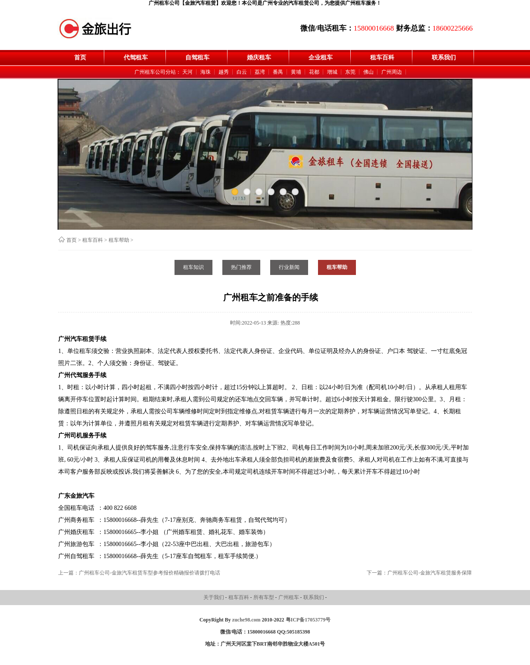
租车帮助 (119, 240)
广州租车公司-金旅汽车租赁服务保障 (429, 573)
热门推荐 (241, 267)
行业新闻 (289, 267)
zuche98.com (246, 620)
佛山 (368, 72)
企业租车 (321, 57)
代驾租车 (136, 57)
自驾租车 (197, 57)
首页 (80, 57)
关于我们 (214, 597)
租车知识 (193, 267)
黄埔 (296, 72)
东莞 (350, 72)
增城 (332, 72)
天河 (187, 72)
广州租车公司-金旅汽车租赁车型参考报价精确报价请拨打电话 (149, 573)
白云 (242, 72)
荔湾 (260, 72)
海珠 (205, 72)
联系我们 (444, 57)
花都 (314, 72)
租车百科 (382, 57)
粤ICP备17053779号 (308, 620)
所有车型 (264, 597)
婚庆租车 (259, 57)
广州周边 (391, 72)
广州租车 (289, 597)
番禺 (278, 72)
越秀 (223, 72)
